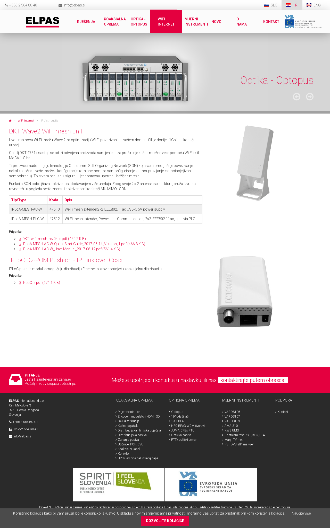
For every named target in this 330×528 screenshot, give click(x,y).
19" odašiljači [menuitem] (180, 416)
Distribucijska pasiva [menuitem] (132, 435)
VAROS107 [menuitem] (232, 416)
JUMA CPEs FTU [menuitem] (182, 430)
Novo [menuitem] (216, 22)
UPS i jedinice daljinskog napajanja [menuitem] (139, 458)
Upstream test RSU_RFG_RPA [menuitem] (245, 435)
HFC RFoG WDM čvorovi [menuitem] (188, 426)
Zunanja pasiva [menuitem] (128, 440)
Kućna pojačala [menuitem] (128, 426)
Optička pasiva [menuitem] (181, 435)
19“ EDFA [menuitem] (177, 421)
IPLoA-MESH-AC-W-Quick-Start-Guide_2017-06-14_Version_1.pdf (83, 244)
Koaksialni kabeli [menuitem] (129, 449)
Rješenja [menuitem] (86, 22)
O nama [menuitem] (241, 21)
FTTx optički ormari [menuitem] (184, 440)
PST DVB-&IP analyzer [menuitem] (239, 444)
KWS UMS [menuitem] (232, 430)
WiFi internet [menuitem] (166, 21)
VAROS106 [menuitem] (232, 412)
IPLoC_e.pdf (41, 283)
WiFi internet (26, 120)
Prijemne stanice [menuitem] (129, 412)
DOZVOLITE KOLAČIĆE (165, 521)
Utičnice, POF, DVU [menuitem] (130, 444)
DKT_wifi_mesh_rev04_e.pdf (54, 239)
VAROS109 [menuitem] (232, 421)
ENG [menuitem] (317, 5)
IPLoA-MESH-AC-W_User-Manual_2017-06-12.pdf (71, 249)
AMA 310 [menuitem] (231, 426)
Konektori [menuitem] (124, 453)
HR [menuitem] (295, 5)
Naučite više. (301, 513)
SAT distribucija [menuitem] (128, 421)
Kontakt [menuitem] (271, 22)
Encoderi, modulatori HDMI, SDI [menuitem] (139, 416)
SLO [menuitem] (274, 5)
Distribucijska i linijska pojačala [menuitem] (139, 430)
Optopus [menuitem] (177, 412)
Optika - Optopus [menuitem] (139, 21)
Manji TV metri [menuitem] (234, 440)
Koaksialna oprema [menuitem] (115, 21)
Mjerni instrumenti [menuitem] (196, 21)
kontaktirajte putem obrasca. (253, 380)
